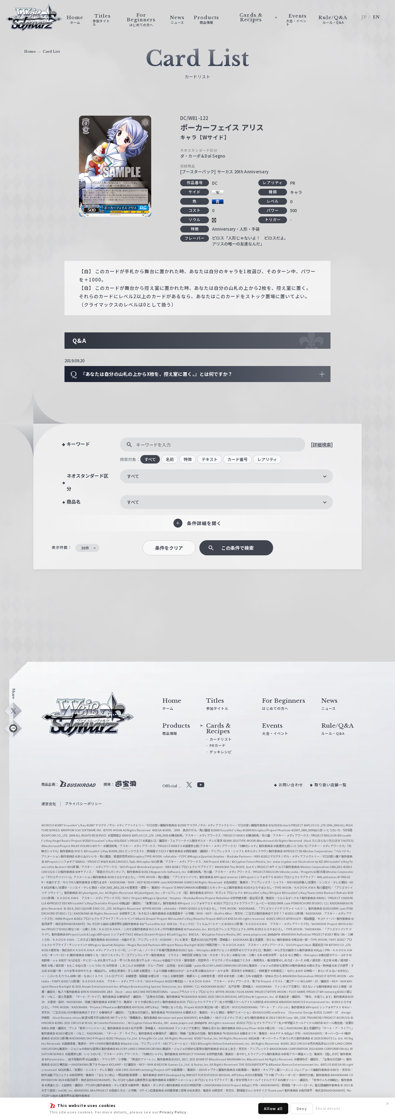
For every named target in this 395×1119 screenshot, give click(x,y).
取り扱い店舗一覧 (330, 785)
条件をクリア (169, 548)
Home (30, 51)
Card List (51, 51)
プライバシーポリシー (83, 803)
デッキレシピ (221, 751)
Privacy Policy (173, 1111)
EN (376, 17)
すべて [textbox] (133, 476)
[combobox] (226, 476)
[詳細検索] (322, 444)
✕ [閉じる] (387, 1103)
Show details (328, 1108)
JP (363, 17)
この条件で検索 (237, 548)
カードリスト (221, 739)
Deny (302, 1108)
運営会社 (48, 803)
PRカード (218, 745)
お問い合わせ (291, 785)
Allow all (273, 1108)
